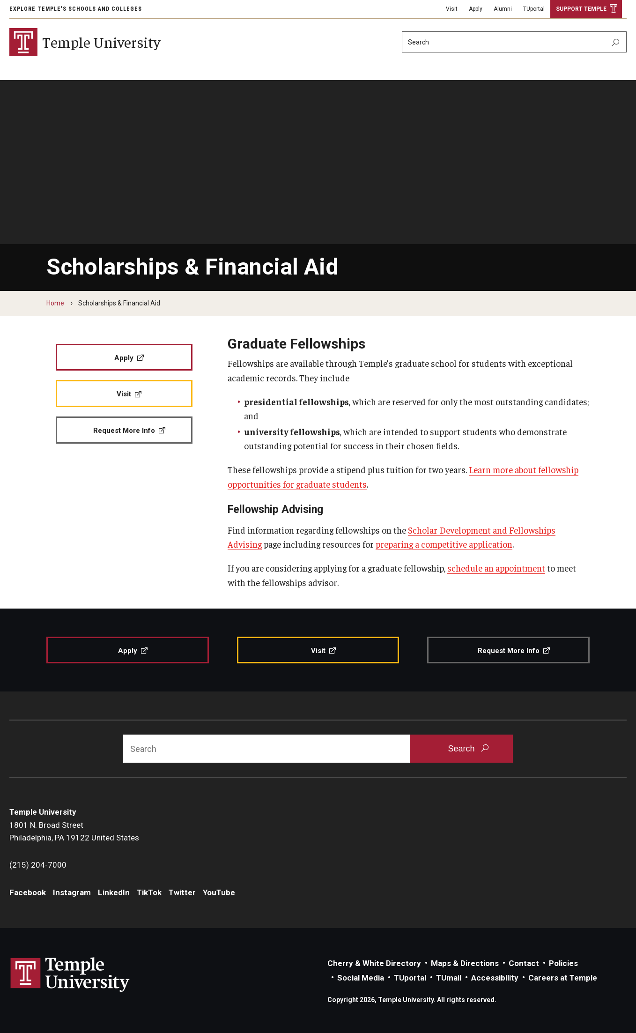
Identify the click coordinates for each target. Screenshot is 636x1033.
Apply (475, 9)
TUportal (534, 9)
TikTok (149, 892)
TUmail (448, 977)
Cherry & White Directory (374, 963)
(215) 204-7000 (38, 865)
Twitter (182, 892)
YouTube (219, 892)
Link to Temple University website (70, 975)
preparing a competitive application (444, 544)
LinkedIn (114, 892)
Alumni (503, 9)
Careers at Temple (562, 977)
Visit (452, 9)
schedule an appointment (496, 567)
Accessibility (494, 977)
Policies (563, 963)
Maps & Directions (465, 963)
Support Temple (581, 9)
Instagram (72, 892)
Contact (524, 963)
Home (55, 303)
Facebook (27, 892)
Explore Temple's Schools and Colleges (75, 9)
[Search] (514, 41)
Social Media (360, 977)
